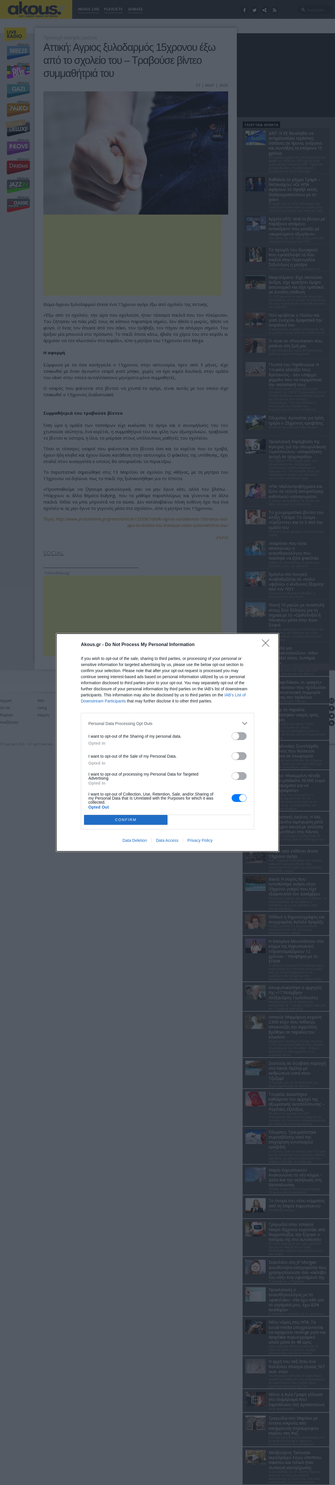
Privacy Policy (200, 840)
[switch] (239, 736)
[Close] (267, 644)
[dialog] (167, 742)
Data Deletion (134, 840)
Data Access (167, 840)
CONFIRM (126, 820)
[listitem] (167, 723)
